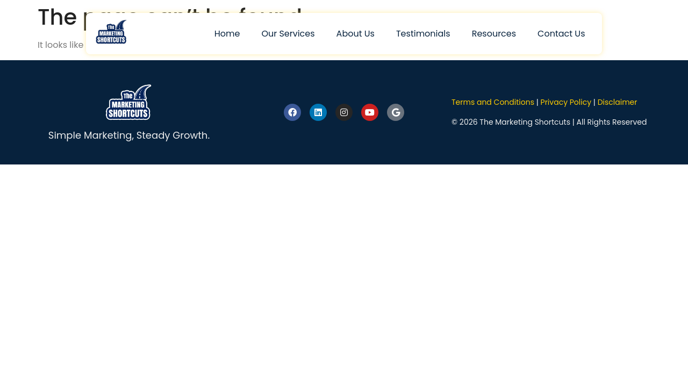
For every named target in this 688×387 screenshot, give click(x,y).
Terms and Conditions (493, 102)
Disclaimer (617, 102)
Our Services (287, 33)
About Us (355, 33)
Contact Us (561, 33)
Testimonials (423, 33)
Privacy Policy (566, 102)
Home (227, 33)
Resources (494, 33)
